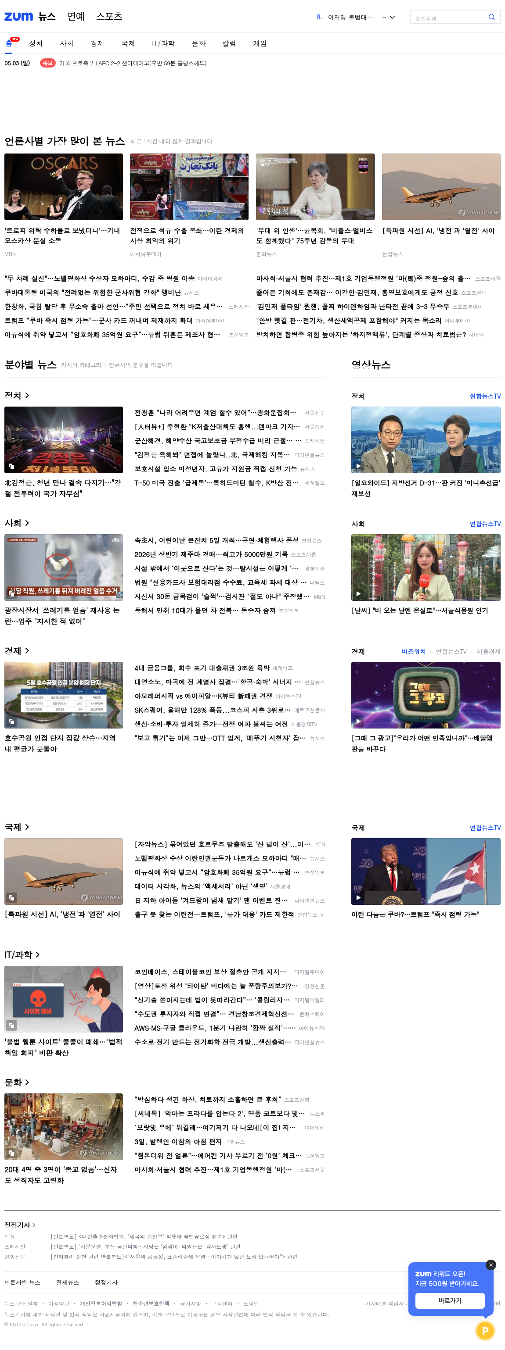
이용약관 (58, 1303)
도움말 (251, 1303)
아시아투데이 (146, 253)
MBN (10, 253)
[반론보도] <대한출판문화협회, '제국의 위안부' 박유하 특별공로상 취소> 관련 (144, 1236)
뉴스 (47, 16)
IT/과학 (163, 43)
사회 (67, 43)
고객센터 (222, 1303)
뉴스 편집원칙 (21, 1303)
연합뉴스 (392, 253)
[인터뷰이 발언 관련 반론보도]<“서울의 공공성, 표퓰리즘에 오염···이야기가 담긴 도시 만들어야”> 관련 (174, 1256)
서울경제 (489, 651)
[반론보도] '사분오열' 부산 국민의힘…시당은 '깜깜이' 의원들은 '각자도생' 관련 (145, 1246)
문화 (198, 43)
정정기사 (17, 1224)
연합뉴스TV (485, 396)
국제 (128, 43)
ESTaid (17, 1324)
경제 (97, 43)
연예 (76, 16)
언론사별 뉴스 (22, 1282)
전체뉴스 (67, 1282)
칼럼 (229, 43)
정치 (36, 43)
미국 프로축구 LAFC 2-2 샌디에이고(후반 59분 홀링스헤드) (133, 63)
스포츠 (109, 16)
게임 (260, 43)
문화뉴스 (266, 253)
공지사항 (190, 1303)
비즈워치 (414, 651)
